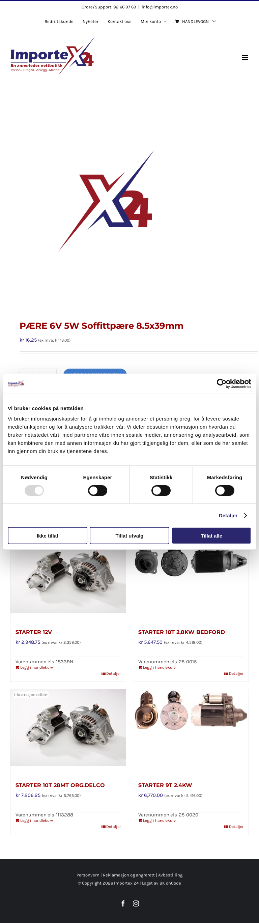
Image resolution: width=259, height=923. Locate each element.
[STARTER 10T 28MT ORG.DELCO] (68, 731)
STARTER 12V (34, 632)
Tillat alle (211, 536)
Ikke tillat (47, 536)
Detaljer (228, 515)
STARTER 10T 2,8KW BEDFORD (181, 632)
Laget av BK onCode (161, 883)
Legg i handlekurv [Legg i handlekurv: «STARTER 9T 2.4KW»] (159, 820)
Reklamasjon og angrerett (129, 874)
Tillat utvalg (129, 536)
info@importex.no (160, 6)
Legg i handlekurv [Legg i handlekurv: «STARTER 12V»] (36, 667)
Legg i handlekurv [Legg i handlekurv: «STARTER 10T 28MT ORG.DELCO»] (36, 820)
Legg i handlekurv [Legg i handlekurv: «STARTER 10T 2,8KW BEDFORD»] (159, 667)
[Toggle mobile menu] (245, 57)
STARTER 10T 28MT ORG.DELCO (60, 785)
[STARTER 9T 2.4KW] (191, 731)
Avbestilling (170, 874)
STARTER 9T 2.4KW (165, 785)
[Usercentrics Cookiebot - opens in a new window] (221, 383)
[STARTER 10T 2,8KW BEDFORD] (191, 578)
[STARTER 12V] (68, 578)
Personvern (88, 874)
